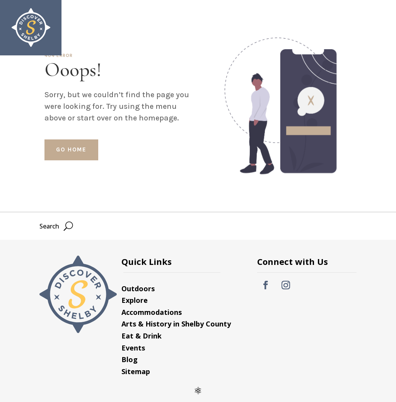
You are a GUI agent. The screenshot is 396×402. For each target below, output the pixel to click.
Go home (71, 149)
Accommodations (151, 312)
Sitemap (135, 371)
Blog (129, 359)
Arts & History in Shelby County (176, 323)
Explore (134, 300)
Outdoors (138, 288)
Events (133, 347)
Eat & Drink (141, 335)
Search (324, 24)
